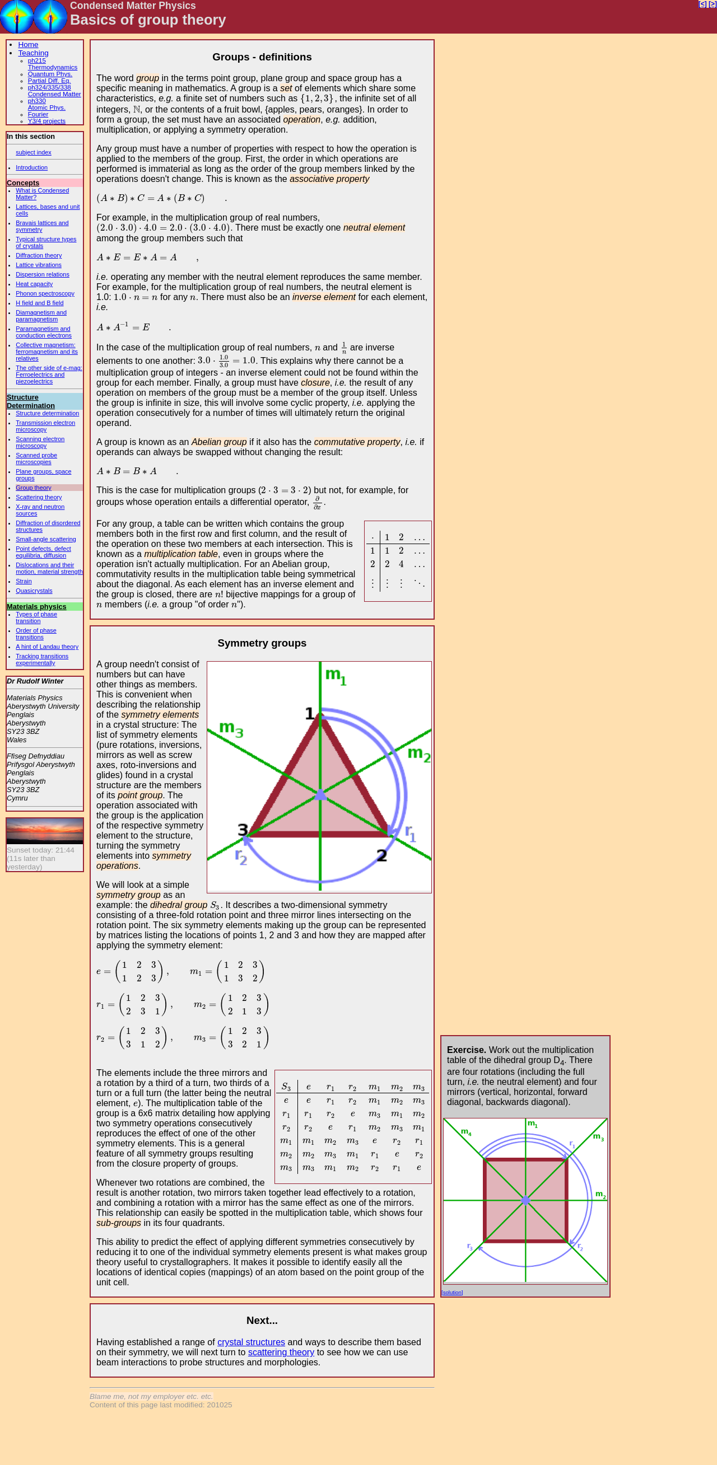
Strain (23, 581)
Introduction (32, 167)
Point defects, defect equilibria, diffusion (43, 552)
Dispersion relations (42, 274)
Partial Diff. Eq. (49, 80)
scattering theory (281, 1352)
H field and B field (39, 302)
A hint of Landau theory (47, 646)
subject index (33, 152)
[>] (713, 4)
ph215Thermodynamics (53, 64)
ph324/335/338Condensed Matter (54, 90)
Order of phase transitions (36, 633)
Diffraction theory (39, 255)
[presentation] (317, 98)
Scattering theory (39, 497)
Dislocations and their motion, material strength (49, 568)
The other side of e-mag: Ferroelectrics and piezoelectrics (49, 374)
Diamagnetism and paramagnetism (41, 315)
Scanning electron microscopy (40, 442)
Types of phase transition (36, 617)
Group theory (33, 487)
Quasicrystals (34, 590)
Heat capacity (34, 283)
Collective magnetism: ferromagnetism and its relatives (47, 351)
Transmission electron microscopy (45, 426)
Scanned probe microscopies (36, 458)
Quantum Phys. (50, 74)
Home (28, 44)
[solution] (452, 1292)
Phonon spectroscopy (45, 293)
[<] (703, 4)
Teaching (33, 53)
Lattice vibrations (39, 264)
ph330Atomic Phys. (47, 104)
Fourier (38, 114)
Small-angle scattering (46, 539)
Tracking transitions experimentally (42, 659)
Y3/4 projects (47, 121)
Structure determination (47, 413)
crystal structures (251, 1342)
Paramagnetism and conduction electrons (44, 332)
